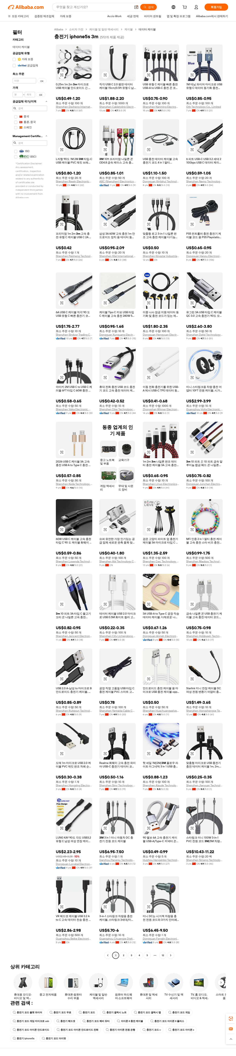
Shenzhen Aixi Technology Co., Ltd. (117, 561)
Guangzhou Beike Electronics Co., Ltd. (74, 938)
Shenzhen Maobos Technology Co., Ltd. (204, 561)
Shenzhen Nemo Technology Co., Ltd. (204, 181)
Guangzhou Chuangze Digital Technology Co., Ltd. (117, 938)
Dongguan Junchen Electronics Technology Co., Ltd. (204, 484)
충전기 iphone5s (23, 1038)
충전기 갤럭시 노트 (114, 1012)
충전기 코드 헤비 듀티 (96, 1021)
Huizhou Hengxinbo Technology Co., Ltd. (161, 860)
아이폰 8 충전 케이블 (130, 1021)
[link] (231, 1018)
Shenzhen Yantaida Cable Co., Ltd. (117, 710)
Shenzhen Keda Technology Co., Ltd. (74, 484)
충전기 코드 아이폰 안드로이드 (31, 1029)
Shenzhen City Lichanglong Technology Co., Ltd (117, 636)
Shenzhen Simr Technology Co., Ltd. (117, 785)
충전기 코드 (87, 1012)
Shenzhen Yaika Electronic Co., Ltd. (74, 409)
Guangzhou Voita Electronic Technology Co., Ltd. (204, 409)
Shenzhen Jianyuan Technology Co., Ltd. (204, 785)
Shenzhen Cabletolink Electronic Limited (117, 106)
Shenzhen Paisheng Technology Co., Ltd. (74, 256)
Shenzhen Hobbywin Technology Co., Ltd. (204, 636)
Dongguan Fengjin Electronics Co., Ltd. (161, 938)
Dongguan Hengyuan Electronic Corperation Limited (161, 334)
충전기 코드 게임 (179, 1012)
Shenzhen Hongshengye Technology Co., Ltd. (204, 710)
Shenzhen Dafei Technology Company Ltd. (204, 334)
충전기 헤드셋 (65, 1021)
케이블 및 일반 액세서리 (104, 29)
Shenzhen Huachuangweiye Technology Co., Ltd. (161, 710)
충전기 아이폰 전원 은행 (120, 1029)
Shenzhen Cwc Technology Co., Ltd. (161, 561)
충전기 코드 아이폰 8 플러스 (167, 1021)
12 (163, 955)
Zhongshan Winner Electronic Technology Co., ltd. (161, 409)
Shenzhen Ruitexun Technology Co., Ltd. (74, 710)
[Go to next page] (170, 955)
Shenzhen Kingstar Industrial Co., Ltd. (161, 256)
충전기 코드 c (152, 1029)
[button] (136, 7)
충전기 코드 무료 (60, 1012)
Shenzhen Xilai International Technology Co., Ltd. (117, 256)
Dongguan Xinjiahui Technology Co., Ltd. (161, 181)
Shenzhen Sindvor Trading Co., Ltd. (74, 334)
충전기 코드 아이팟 (54, 1038)
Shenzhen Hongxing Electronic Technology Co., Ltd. (74, 785)
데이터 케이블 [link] (147, 29)
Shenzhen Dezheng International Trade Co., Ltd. (74, 106)
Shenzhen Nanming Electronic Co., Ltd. (161, 106)
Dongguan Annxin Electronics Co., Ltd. (161, 636)
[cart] (185, 7)
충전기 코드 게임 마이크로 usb (31, 1021)
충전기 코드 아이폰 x (181, 1029)
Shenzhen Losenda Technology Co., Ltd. (74, 561)
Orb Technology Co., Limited (203, 106)
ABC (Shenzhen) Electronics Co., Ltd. (117, 181)
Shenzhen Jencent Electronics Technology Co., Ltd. (74, 636)
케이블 (128, 29)
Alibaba (58, 29)
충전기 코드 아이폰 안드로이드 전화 (77, 1029)
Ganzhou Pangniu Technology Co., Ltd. (117, 860)
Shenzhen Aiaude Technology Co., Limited (161, 785)
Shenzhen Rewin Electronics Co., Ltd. (74, 181)
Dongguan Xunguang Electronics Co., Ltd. (117, 334)
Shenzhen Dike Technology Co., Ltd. (117, 409)
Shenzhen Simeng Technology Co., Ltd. (204, 860)
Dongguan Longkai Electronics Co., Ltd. (74, 864)
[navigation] (30, 492)
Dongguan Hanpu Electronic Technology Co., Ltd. (204, 256)
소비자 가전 (76, 29)
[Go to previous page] (107, 955)
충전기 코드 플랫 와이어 (27, 1012)
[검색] (148, 7)
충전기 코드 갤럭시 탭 (147, 1012)
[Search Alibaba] (93, 7)
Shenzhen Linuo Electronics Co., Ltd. (161, 484)
